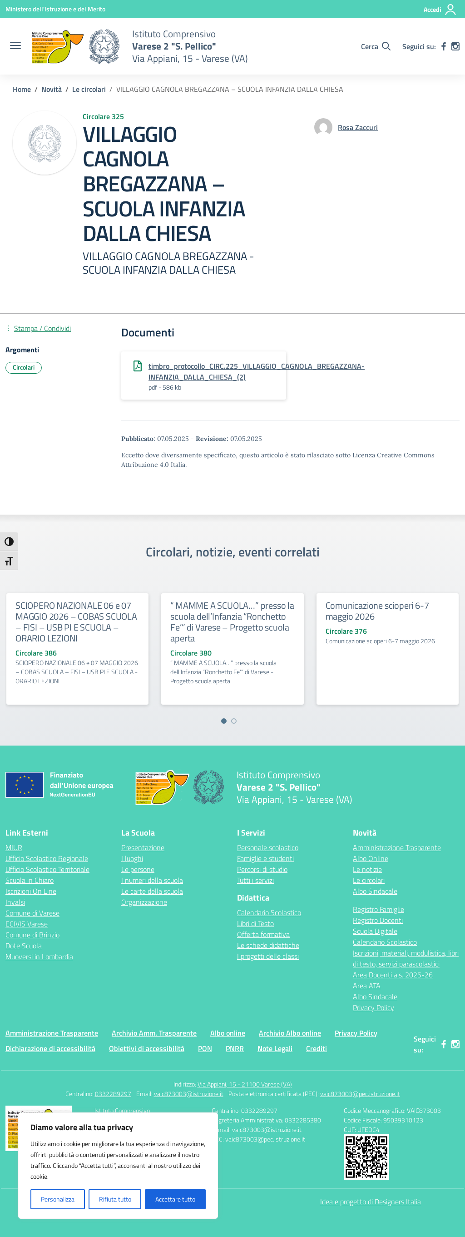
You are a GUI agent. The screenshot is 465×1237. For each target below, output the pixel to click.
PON (205, 1048)
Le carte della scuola (152, 891)
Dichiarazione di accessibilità (50, 1048)
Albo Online (370, 858)
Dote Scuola (23, 945)
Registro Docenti (378, 920)
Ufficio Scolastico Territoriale (47, 869)
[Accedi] (440, 9)
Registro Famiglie (378, 909)
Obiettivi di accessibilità (146, 1048)
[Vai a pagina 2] (234, 721)
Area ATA (367, 985)
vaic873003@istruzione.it (188, 1093)
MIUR (13, 847)
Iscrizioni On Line (30, 891)
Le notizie (367, 869)
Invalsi (15, 901)
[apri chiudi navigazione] (15, 46)
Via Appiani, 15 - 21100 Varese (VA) (245, 1084)
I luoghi (132, 858)
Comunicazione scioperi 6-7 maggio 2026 (377, 610)
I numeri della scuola (152, 880)
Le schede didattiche (268, 945)
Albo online (227, 1032)
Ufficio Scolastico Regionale (46, 858)
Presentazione (142, 847)
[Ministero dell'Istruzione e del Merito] (55, 9)
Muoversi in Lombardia (39, 956)
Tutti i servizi (255, 880)
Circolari (24, 367)
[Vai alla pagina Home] (22, 89)
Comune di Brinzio (32, 934)
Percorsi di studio (262, 869)
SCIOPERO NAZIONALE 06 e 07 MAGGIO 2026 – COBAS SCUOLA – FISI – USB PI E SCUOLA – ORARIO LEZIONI (76, 621)
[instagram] (455, 46)
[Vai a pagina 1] (224, 721)
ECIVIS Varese (26, 923)
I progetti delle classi (268, 956)
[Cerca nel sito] (375, 46)
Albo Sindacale (375, 891)
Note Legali (274, 1048)
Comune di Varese (32, 912)
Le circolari (369, 880)
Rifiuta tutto (115, 1199)
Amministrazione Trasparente (397, 847)
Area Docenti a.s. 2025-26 (393, 974)
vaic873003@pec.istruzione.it (360, 1093)
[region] (118, 1165)
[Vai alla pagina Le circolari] (89, 89)
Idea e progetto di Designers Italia (370, 1201)
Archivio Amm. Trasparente (154, 1032)
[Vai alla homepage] (75, 46)
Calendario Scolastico (269, 912)
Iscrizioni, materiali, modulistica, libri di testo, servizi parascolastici (406, 958)
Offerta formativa (263, 934)
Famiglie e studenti (265, 858)
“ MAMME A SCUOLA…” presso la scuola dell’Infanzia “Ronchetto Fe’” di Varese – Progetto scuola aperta (232, 621)
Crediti (316, 1048)
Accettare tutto (175, 1199)
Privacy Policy (373, 1007)
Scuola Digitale (375, 931)
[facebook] (444, 46)
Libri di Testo (255, 923)
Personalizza (57, 1199)
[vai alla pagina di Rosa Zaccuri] (358, 127)
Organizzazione (144, 901)
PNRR (235, 1048)
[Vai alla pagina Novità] (51, 89)
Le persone (137, 869)
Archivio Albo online (290, 1032)
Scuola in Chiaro (29, 880)
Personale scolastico (267, 847)
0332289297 (113, 1093)
